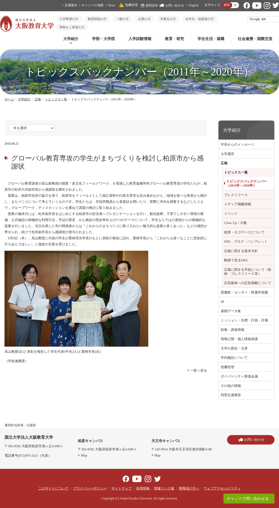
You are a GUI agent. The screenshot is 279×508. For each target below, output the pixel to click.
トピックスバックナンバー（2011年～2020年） (246, 183)
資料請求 (149, 5)
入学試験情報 (139, 39)
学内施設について (234, 357)
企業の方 (144, 19)
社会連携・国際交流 (255, 39)
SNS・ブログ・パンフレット (246, 241)
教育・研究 (174, 39)
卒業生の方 (168, 19)
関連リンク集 (164, 488)
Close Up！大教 (235, 223)
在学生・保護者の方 (199, 19)
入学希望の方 (68, 19)
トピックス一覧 (56, 99)
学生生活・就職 (211, 39)
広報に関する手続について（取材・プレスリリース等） (247, 271)
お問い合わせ (172, 5)
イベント (231, 213)
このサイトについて (53, 488)
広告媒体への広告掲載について (247, 283)
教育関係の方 (97, 19)
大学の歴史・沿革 (234, 348)
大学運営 (227, 154)
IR (222, 301)
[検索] (263, 19)
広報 (38, 99)
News (111, 5)
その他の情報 (231, 386)
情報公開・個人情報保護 (239, 339)
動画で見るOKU (236, 260)
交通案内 (71, 5)
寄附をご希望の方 (72, 27)
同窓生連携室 (231, 395)
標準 (227, 5)
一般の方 (122, 19)
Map (84, 455)
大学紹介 (71, 39)
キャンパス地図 (92, 5)
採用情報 (143, 488)
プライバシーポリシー (90, 488)
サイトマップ (121, 488)
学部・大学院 (103, 39)
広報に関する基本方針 (241, 251)
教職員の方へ (189, 488)
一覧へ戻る (198, 370)
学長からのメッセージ (237, 144)
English (194, 5)
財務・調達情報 (232, 330)
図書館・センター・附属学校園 (244, 292)
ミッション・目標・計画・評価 (244, 320)
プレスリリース (236, 195)
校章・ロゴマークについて (244, 232)
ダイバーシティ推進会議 (239, 376)
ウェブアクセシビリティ (222, 488)
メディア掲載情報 (237, 204)
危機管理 (128, 5)
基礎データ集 (231, 311)
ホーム (9, 99)
